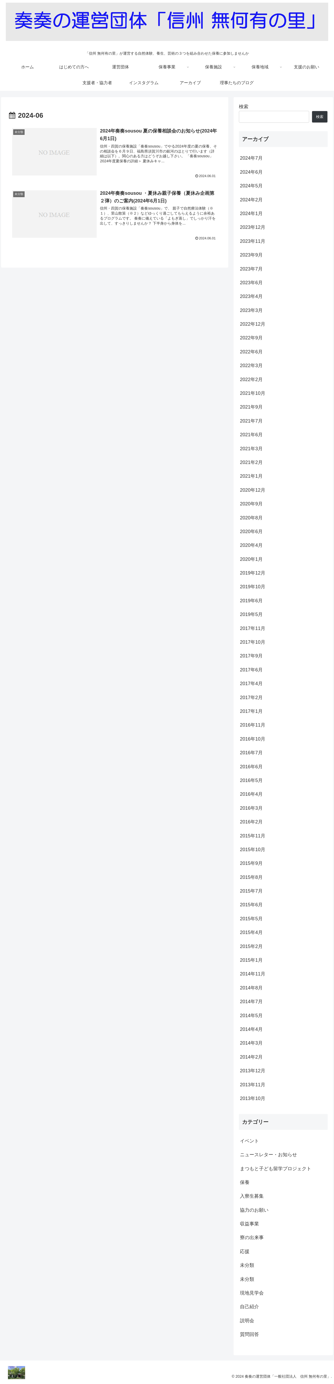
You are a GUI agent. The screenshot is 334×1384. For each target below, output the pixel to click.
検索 (243, 106)
